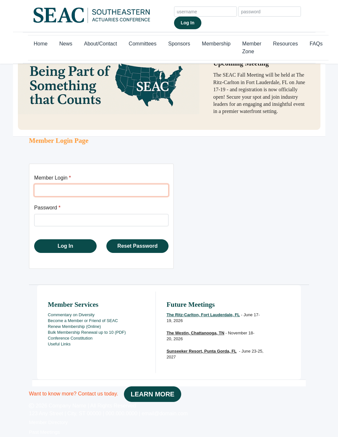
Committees (142, 43)
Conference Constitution (70, 338)
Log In (188, 22)
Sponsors (179, 43)
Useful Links (59, 344)
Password (45, 207)
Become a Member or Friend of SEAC (83, 320)
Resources (285, 43)
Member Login (50, 178)
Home (41, 43)
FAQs (316, 43)
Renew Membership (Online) (74, 326)
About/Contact (100, 43)
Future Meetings (191, 304)
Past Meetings (44, 432)
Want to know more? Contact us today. (73, 393)
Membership (216, 43)
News (65, 43)
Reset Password (137, 246)
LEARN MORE (152, 394)
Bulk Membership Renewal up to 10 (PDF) (87, 332)
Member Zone (252, 47)
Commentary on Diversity (71, 314)
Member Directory (48, 422)
